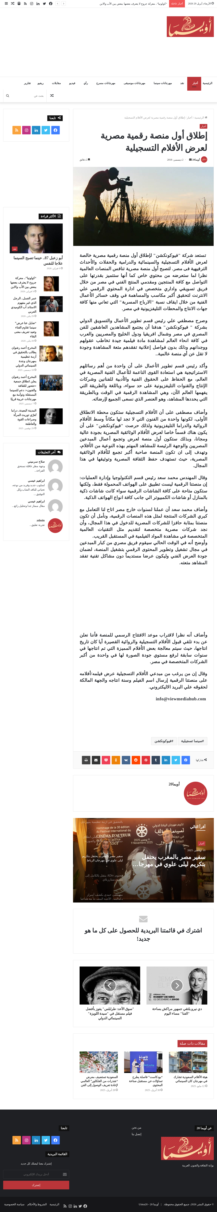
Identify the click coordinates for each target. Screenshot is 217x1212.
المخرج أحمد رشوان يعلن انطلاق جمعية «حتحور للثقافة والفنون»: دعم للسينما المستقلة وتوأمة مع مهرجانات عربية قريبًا (170, 861)
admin (41, 520)
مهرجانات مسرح (105, 83)
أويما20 (196, 159)
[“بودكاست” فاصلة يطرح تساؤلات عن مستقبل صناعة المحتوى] (143, 1062)
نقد (182, 83)
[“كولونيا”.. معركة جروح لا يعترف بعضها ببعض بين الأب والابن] (51, 284)
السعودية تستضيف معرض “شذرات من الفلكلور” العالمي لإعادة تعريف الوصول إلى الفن (99, 1081)
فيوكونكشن (163, 741)
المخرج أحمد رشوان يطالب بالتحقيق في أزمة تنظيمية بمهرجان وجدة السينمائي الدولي (24, 356)
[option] (143, 860)
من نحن (136, 1127)
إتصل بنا (136, 1134)
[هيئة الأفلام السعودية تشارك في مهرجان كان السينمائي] (188, 1062)
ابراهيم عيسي (36, 480)
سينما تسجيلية (191, 741)
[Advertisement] (70, 41)
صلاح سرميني (36, 461)
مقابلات (56, 83)
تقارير (27, 83)
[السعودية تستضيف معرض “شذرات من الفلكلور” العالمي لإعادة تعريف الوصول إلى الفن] (99, 1062)
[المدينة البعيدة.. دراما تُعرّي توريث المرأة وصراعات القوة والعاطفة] (51, 416)
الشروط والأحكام (37, 1204)
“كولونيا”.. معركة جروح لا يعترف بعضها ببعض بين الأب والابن (133, 3)
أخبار (195, 83)
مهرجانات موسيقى (134, 83)
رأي (86, 83)
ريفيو (40, 83)
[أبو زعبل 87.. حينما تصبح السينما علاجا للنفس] (36, 238)
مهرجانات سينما (163, 83)
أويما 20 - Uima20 (149, 1204)
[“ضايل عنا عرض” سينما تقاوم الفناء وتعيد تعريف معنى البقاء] (51, 329)
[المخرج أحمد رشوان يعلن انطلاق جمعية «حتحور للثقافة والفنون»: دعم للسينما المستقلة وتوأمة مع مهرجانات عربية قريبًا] (51, 383)
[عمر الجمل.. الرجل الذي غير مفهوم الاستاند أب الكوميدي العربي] (51, 304)
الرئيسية (207, 83)
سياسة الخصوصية (14, 1204)
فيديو (72, 83)
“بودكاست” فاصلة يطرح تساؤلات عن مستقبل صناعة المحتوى (146, 1081)
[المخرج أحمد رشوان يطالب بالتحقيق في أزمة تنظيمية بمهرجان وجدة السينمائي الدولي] (51, 353)
